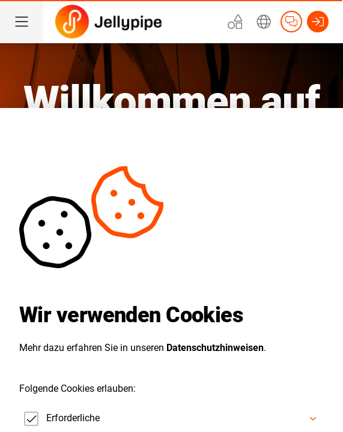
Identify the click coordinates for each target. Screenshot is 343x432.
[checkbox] (59, 419)
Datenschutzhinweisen (215, 347)
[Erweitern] (264, 22)
